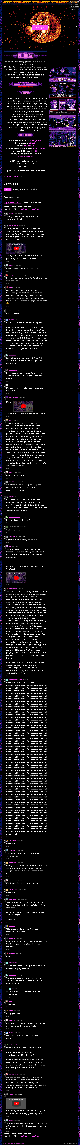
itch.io (6, 1143)
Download (7, 189)
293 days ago (16, 287)
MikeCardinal (12, 926)
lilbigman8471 (12, 962)
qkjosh (32, 143)
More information (13, 176)
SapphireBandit (13, 588)
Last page (37, 209)
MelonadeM (29, 146)
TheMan (11, 1094)
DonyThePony (12, 899)
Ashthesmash (12, 862)
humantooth (12, 1020)
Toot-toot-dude (13, 889)
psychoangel (39, 148)
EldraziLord (12, 319)
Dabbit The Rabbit (13, 397)
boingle (11, 265)
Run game (40, 27)
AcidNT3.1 (11, 481)
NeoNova (11, 385)
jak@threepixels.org (14, 1044)
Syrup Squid (12, 536)
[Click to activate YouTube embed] (16, 248)
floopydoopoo (12, 850)
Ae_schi (11, 472)
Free (76, 1143)
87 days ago (22, 225)
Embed (22, 1143)
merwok (11, 1032)
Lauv (10, 546)
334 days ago (20, 355)
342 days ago (21, 370)
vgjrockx (11, 1120)
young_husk (12, 938)
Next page (25, 209)
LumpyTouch (36, 141)
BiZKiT (10, 1001)
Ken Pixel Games (13, 225)
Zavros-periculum (13, 1074)
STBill (10, 287)
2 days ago (17, 213)
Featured (69, 1143)
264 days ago (23, 275)
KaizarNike (11, 496)
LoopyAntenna (12, 840)
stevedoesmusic (25, 156)
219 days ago (17, 265)
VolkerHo (11, 1010)
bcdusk (11, 213)
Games (65, 1143)
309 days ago (15, 310)
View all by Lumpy (12, 1143)
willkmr (36, 151)
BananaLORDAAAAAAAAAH (15, 679)
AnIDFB (11, 880)
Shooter (73, 1143)
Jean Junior (12, 953)
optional (13, 988)
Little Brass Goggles (14, 517)
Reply (7, 221)
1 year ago (22, 397)
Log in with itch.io (12, 203)
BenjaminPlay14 (13, 370)
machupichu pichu (13, 275)
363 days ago (18, 385)
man (10, 310)
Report (18, 1143)
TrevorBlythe (12, 355)
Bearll (10, 420)
